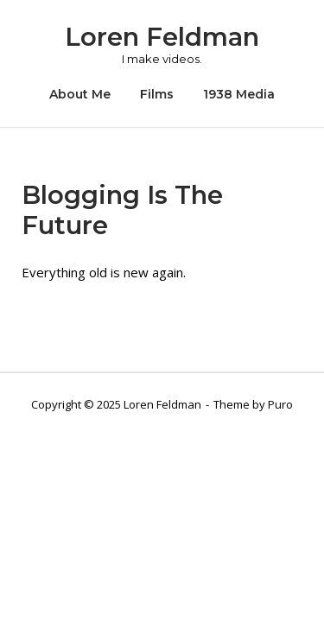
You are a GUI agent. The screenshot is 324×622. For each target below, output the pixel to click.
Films (157, 94)
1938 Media (239, 94)
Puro (280, 404)
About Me (80, 94)
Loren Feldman (162, 37)
